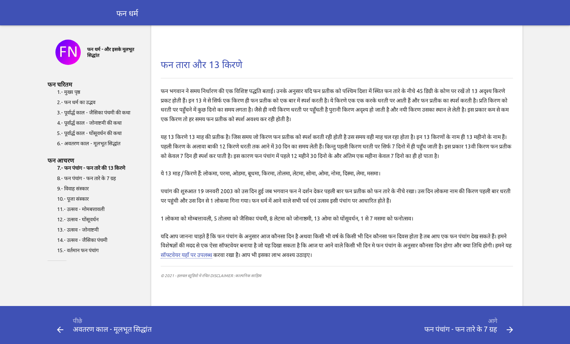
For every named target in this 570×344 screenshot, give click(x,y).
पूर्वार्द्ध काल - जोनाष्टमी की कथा (93, 122)
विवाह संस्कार (76, 188)
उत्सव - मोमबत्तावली (85, 209)
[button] (60, 329)
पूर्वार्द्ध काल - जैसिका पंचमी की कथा (97, 112)
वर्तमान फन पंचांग (83, 250)
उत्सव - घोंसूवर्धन (83, 219)
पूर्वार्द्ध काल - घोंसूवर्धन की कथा (93, 133)
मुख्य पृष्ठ (72, 92)
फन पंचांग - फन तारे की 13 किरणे (94, 168)
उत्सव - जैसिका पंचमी (87, 240)
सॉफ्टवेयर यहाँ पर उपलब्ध (186, 255)
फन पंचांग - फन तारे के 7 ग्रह (90, 178)
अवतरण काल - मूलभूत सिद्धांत (92, 143)
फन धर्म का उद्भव (79, 102)
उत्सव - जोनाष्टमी (83, 229)
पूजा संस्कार (78, 198)
